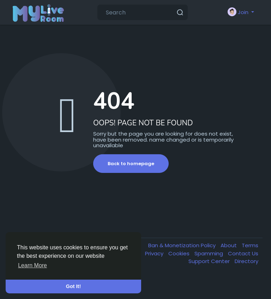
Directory (246, 261)
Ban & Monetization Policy (182, 245)
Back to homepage (131, 163)
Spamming (209, 253)
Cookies (179, 253)
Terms (250, 245)
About (229, 245)
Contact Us (243, 253)
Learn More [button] (32, 265)
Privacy (155, 253)
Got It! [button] (73, 286)
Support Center (209, 261)
